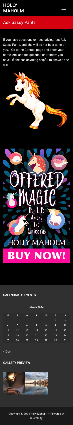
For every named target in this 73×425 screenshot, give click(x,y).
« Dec (7, 351)
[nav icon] (63, 8)
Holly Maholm (13, 8)
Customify (36, 418)
